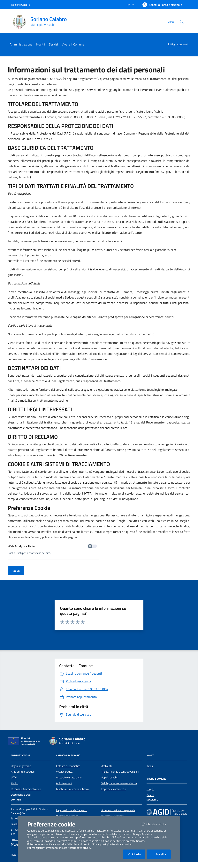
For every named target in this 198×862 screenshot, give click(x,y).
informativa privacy (80, 848)
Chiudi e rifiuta (156, 824)
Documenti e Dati (21, 794)
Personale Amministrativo (26, 789)
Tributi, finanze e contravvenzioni (120, 771)
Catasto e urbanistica (68, 766)
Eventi (150, 795)
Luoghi (150, 789)
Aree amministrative (22, 771)
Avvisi (150, 766)
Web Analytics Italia (52, 546)
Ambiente (106, 766)
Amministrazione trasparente (118, 810)
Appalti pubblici (109, 777)
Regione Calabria (20, 5)
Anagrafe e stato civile (68, 777)
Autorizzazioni (64, 783)
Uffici (14, 777)
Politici (14, 783)
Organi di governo (21, 766)
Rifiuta (136, 854)
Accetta (161, 854)
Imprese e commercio (113, 789)
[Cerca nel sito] (182, 21)
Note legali (17, 854)
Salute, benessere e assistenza (119, 783)
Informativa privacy (112, 816)
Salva (16, 570)
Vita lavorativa (64, 771)
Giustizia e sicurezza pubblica (72, 789)
